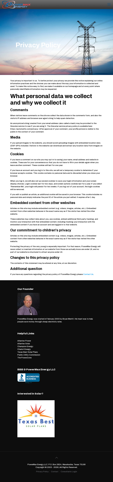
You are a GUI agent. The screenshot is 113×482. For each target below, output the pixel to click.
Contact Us (88, 274)
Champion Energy (25, 346)
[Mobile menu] (109, 4)
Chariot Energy (24, 349)
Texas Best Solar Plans (27, 352)
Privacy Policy (42, 472)
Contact (54, 472)
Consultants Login (69, 472)
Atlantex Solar (23, 344)
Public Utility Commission (28, 355)
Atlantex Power (24, 341)
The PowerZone (24, 358)
